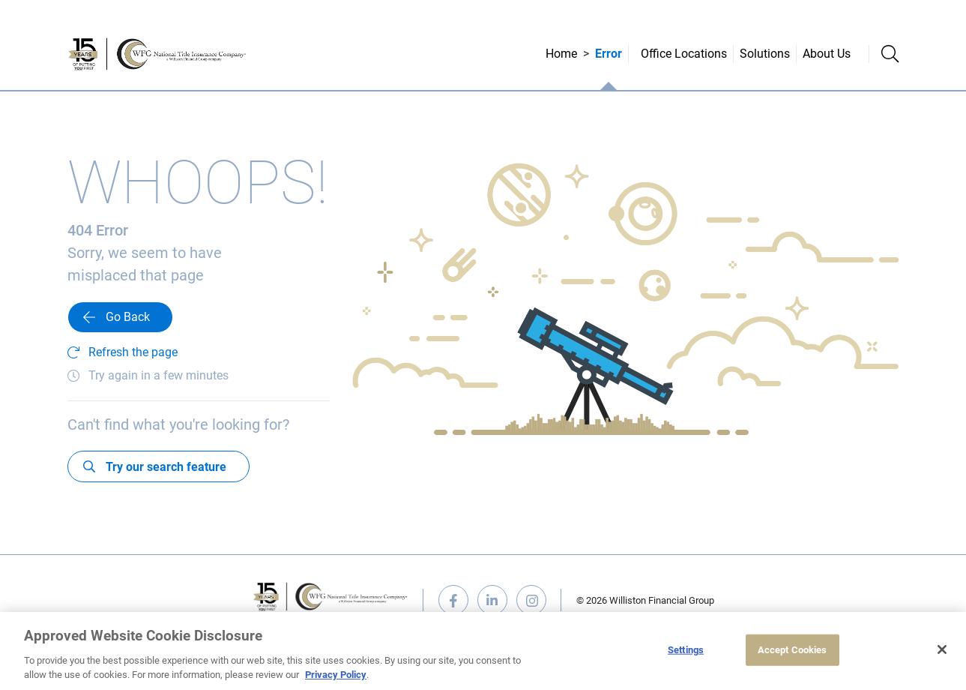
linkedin (492, 600)
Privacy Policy (335, 674)
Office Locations (684, 53)
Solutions (765, 53)
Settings (686, 650)
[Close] (942, 649)
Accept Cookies (792, 650)
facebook (453, 600)
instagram (531, 600)
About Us (827, 53)
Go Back (128, 317)
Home (561, 53)
